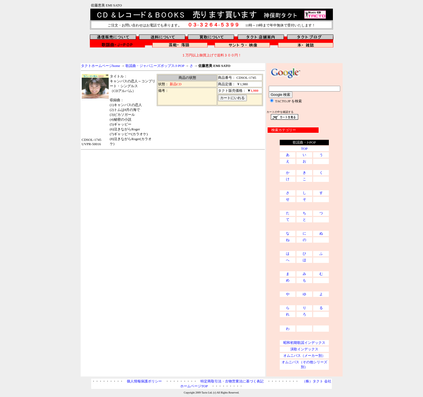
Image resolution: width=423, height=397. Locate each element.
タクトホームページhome (100, 66)
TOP (304, 149)
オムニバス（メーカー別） (304, 356)
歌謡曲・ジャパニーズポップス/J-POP (154, 66)
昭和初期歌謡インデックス (304, 343)
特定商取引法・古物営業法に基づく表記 (232, 381)
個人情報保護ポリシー (144, 381)
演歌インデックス (304, 349)
